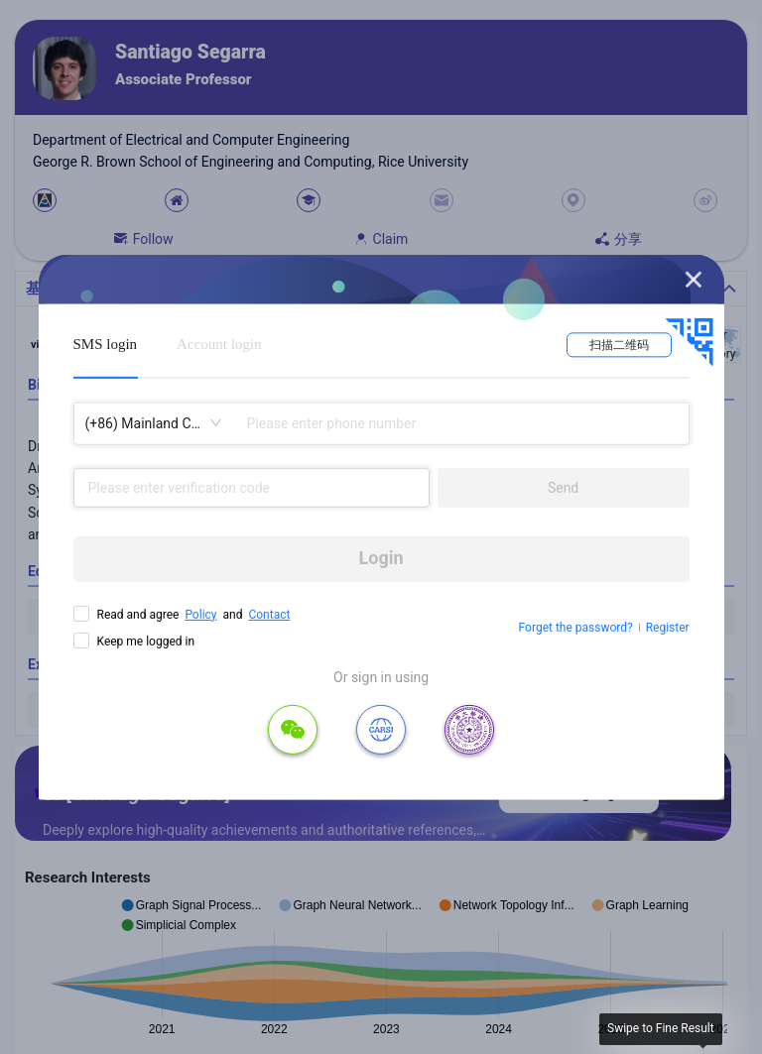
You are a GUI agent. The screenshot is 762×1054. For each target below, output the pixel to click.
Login (381, 557)
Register (668, 628)
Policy (200, 614)
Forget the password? (576, 628)
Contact (269, 614)
